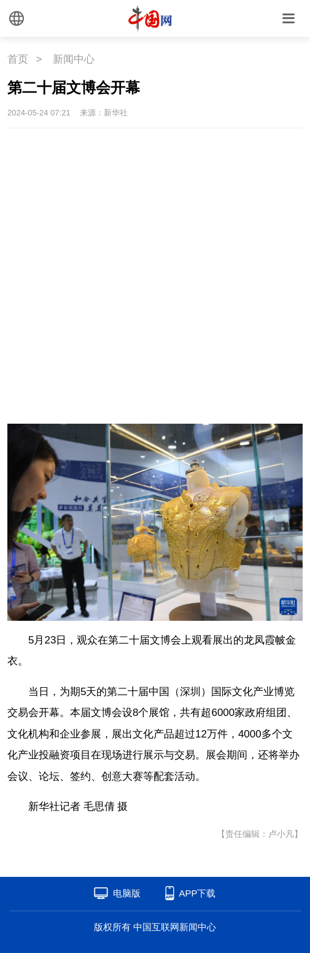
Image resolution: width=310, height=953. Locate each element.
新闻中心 (74, 59)
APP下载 (197, 893)
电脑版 (127, 893)
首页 (17, 59)
